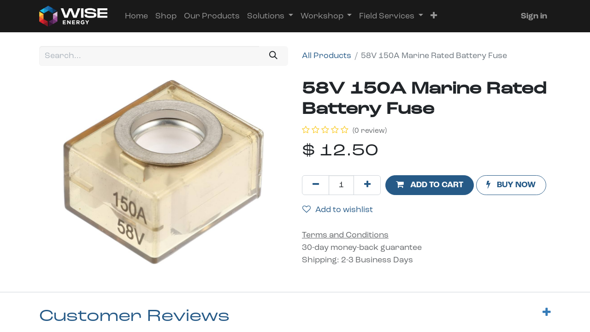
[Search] (273, 56)
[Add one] (367, 185)
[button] (434, 16)
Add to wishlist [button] (337, 209)
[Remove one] (315, 185)
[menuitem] (136, 16)
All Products (326, 56)
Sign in (534, 16)
